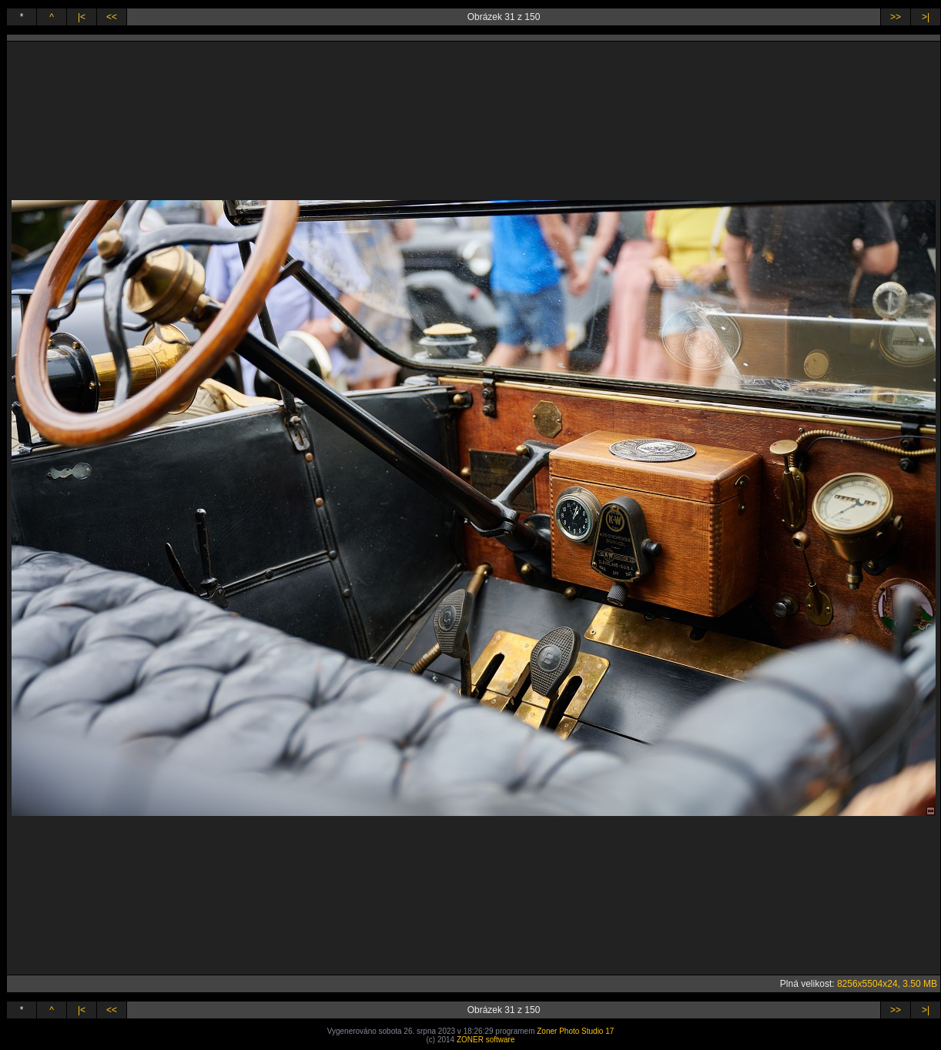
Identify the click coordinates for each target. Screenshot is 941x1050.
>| (925, 17)
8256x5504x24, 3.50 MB (887, 983)
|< (81, 17)
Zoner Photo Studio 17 (575, 1031)
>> (895, 17)
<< (111, 17)
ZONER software (486, 1039)
